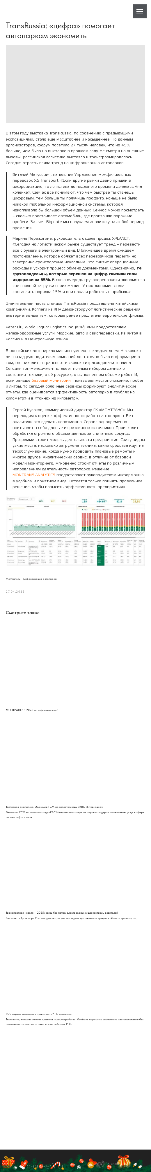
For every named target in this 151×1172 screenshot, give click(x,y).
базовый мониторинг (52, 380)
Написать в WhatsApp (106, 1164)
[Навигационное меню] (139, 11)
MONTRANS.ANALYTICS (34, 475)
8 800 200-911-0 (39, 1164)
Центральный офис (42, 1137)
